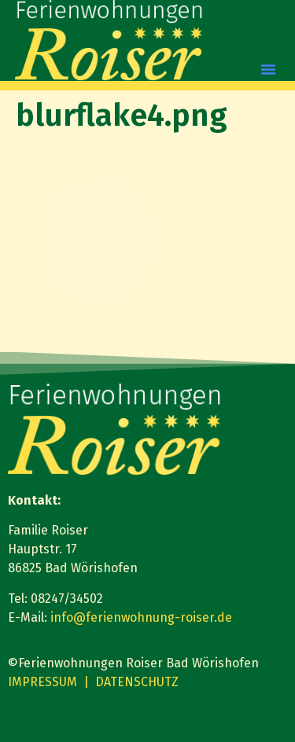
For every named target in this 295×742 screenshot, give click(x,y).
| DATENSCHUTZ (131, 681)
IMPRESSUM (42, 681)
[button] (268, 69)
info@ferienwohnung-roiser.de (141, 617)
